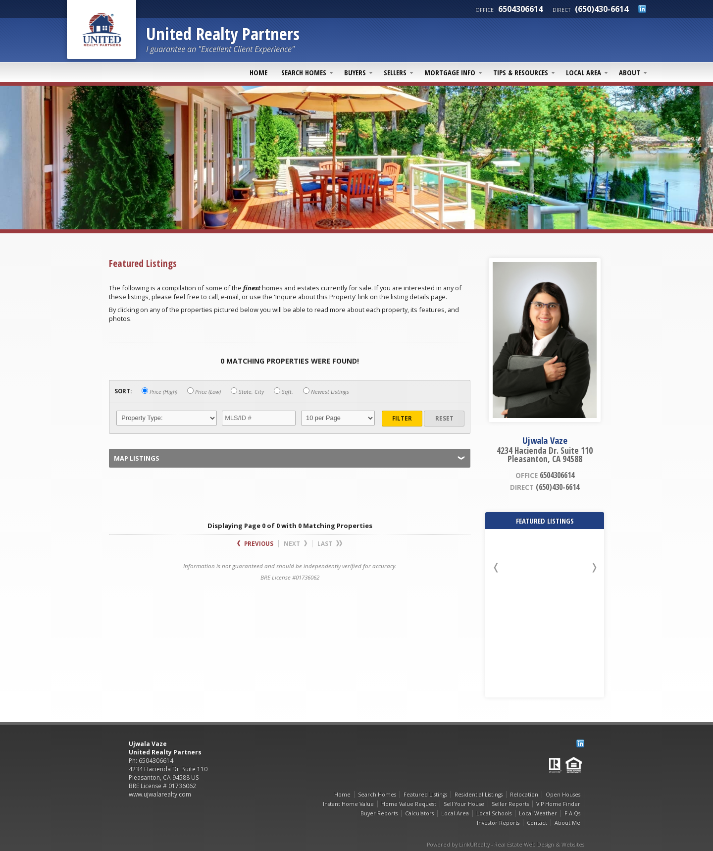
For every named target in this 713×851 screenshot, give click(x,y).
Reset (444, 418)
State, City (247, 391)
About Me (567, 822)
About (629, 72)
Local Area (583, 72)
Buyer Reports (379, 813)
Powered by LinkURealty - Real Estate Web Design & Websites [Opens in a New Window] (505, 844)
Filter (402, 418)
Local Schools (493, 813)
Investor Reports (498, 822)
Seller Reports (510, 803)
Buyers (355, 72)
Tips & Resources (520, 72)
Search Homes (303, 72)
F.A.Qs (572, 813)
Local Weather (538, 813)
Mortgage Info (449, 72)
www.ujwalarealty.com (160, 794)
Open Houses (563, 794)
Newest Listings (326, 391)
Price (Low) (204, 391)
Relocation (524, 794)
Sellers (395, 72)
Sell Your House (464, 803)
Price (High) (159, 391)
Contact (537, 822)
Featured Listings (425, 794)
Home (258, 72)
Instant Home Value (348, 803)
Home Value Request (408, 803)
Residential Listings (479, 794)
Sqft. (283, 391)
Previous (255, 543)
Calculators (419, 813)
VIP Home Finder (558, 803)
